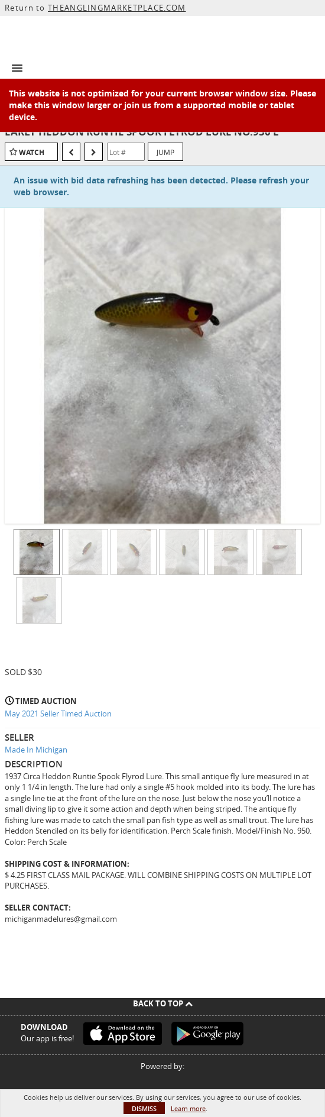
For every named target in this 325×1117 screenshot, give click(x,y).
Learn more (188, 1108)
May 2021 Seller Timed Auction (58, 713)
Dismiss (144, 1108)
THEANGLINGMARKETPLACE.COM (117, 7)
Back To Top (163, 1003)
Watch (31, 152)
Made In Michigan (36, 749)
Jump (165, 152)
